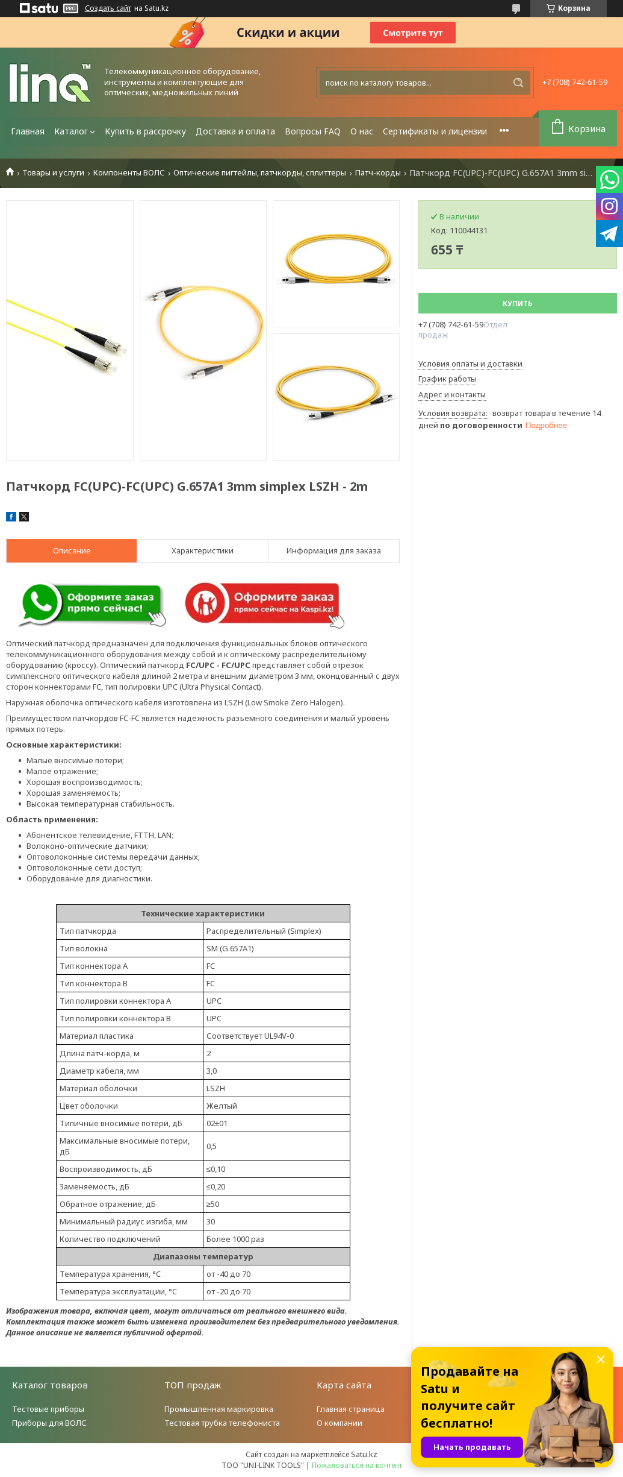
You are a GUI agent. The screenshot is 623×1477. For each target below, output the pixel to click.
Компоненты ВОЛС (129, 173)
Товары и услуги (53, 173)
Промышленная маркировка (218, 1408)
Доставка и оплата (235, 131)
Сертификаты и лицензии (435, 131)
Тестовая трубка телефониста (222, 1422)
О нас (361, 131)
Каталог (71, 131)
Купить (518, 303)
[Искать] (518, 83)
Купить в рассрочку (145, 131)
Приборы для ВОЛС (49, 1422)
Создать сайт (108, 8)
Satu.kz (364, 1454)
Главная (28, 131)
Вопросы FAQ (313, 131)
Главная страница (351, 1408)
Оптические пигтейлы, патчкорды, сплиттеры (259, 173)
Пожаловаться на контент (357, 1465)
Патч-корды (378, 173)
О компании (339, 1422)
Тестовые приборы (48, 1408)
